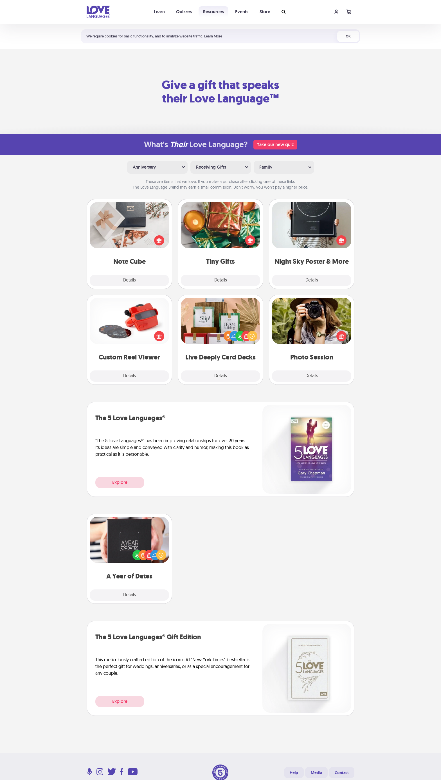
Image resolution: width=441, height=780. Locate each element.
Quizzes (184, 12)
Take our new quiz (275, 144)
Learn (159, 12)
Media (316, 772)
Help (294, 772)
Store (265, 12)
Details (129, 280)
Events (241, 12)
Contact (342, 772)
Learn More (213, 36)
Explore (119, 482)
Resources (213, 12)
